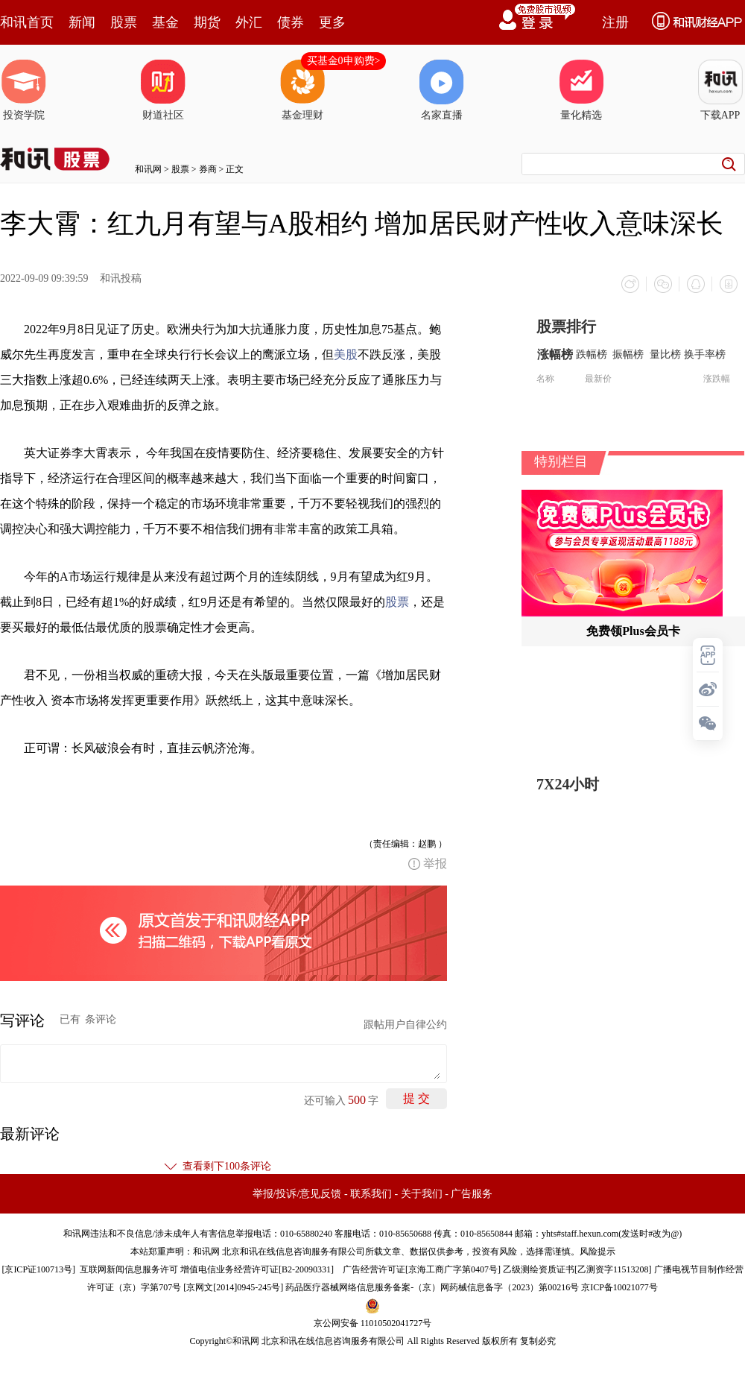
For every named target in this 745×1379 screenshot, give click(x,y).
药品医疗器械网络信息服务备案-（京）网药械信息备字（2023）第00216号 (432, 1287)
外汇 (248, 22)
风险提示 (597, 1251)
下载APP (720, 90)
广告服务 (471, 1193)
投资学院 (23, 90)
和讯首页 (27, 22)
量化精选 (581, 90)
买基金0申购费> (344, 60)
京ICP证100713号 (38, 1269)
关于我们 (422, 1193)
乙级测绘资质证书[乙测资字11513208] (577, 1269)
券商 (208, 169)
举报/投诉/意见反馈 (297, 1193)
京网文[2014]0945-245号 (233, 1287)
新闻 (82, 22)
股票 (123, 22)
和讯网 (148, 169)
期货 (207, 22)
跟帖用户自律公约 (405, 1024)
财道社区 (163, 90)
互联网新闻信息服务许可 (129, 1269)
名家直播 (441, 90)
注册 (615, 22)
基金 (165, 22)
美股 (346, 354)
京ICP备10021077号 (619, 1287)
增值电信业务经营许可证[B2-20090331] (257, 1269)
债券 (290, 22)
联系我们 (371, 1193)
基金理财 (302, 90)
